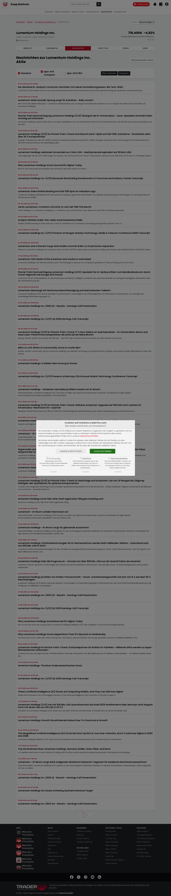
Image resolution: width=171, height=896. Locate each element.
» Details (53, 472)
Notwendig (54, 458)
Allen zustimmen (102, 451)
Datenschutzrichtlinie (88, 436)
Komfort (86, 458)
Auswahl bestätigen (71, 451)
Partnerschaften (119, 458)
